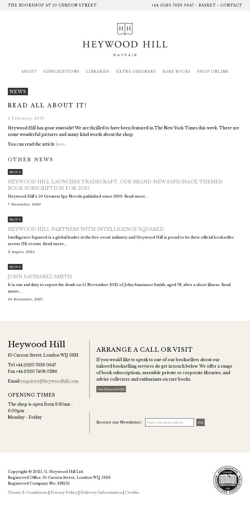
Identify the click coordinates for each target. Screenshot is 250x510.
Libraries (98, 72)
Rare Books (176, 72)
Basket (207, 5)
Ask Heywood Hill (111, 389)
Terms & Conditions (28, 492)
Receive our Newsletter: (119, 422)
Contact (231, 5)
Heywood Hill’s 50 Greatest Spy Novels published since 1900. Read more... (125, 193)
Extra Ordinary (136, 72)
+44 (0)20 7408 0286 (36, 371)
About (29, 72)
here (60, 144)
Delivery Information (101, 492)
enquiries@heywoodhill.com (49, 381)
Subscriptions (61, 72)
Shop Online (213, 72)
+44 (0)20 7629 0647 (172, 5)
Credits (132, 492)
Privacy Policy (63, 492)
